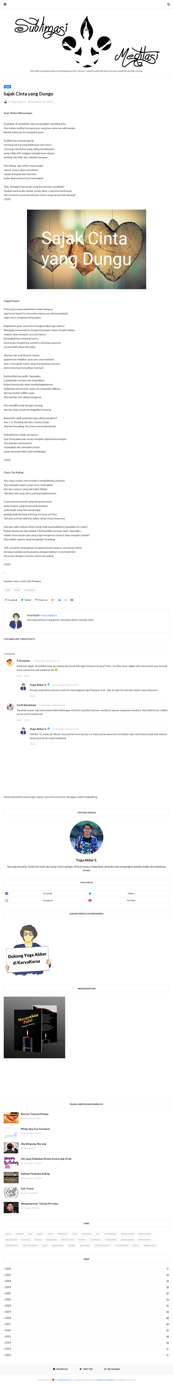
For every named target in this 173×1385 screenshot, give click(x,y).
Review (71, 1245)
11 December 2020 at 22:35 (52, 705)
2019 (87, 1311)
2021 (87, 1299)
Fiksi (8, 590)
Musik (82, 1240)
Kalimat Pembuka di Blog (35, 1173)
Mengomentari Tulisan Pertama (39, 1203)
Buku (8, 1234)
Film (74, 1234)
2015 (87, 1336)
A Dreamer (23, 660)
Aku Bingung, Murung (33, 1143)
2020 (87, 1305)
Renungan (57, 1245)
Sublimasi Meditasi (105, 1379)
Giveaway (86, 1234)
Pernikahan (12, 1245)
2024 (87, 1280)
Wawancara (150, 1245)
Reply (19, 676)
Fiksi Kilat (62, 1234)
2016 (87, 1330)
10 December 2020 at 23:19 (65, 685)
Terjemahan (121, 1245)
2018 (87, 1317)
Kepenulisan (127, 1234)
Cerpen (19, 1234)
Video (136, 1245)
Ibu (97, 1234)
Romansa (30, 590)
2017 (87, 1324)
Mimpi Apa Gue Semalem (35, 1128)
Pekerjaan (110, 1240)
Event (40, 1234)
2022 (87, 1293)
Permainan (144, 1240)
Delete (27, 676)
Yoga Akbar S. (18, 101)
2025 (87, 1274)
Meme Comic (67, 1240)
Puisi (17, 590)
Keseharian (145, 1234)
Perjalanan (127, 1240)
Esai (30, 1234)
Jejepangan (110, 1234)
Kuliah (38, 1240)
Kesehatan (11, 1240)
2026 (87, 1268)
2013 (87, 1348)
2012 (87, 1354)
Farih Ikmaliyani (26, 705)
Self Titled (27, 1188)
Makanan (51, 1240)
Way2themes (64, 1379)
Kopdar (26, 1240)
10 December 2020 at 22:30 (46, 660)
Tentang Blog (102, 1245)
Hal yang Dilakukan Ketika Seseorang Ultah (46, 1158)
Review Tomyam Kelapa (34, 1113)
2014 (87, 1342)
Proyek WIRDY (30, 1245)
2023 (87, 1287)
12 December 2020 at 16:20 (65, 729)
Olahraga (95, 1240)
